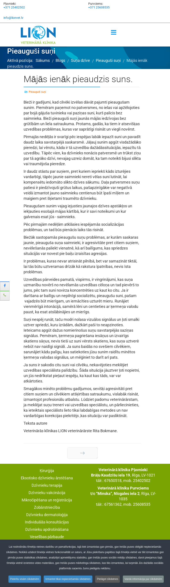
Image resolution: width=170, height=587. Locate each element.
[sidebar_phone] (5, 296)
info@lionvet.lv (13, 17)
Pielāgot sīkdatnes (107, 579)
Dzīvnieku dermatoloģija (47, 514)
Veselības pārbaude (47, 536)
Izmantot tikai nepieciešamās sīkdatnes (68, 579)
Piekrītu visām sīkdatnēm (24, 579)
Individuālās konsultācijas (47, 522)
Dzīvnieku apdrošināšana (47, 529)
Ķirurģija (47, 470)
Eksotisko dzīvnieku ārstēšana (47, 478)
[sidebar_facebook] (5, 286)
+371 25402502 (14, 7)
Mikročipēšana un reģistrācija (47, 500)
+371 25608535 (99, 7)
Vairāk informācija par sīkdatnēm (143, 579)
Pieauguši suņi (37, 91)
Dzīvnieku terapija (47, 485)
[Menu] (113, 32)
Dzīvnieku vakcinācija (47, 492)
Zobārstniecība (47, 507)
